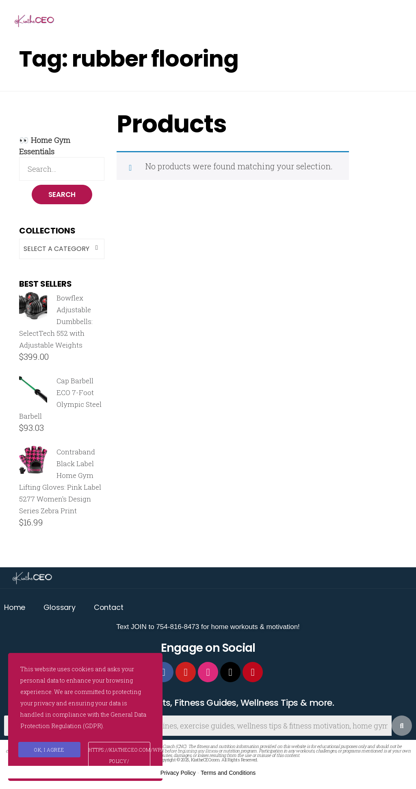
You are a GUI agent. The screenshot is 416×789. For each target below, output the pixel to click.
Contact (109, 608)
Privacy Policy (178, 773)
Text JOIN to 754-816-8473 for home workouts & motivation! (208, 627)
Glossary (59, 608)
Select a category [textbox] (56, 249)
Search (62, 195)
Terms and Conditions (228, 773)
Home (14, 608)
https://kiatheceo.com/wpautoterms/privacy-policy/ (119, 755)
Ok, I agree (49, 749)
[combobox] (61, 249)
